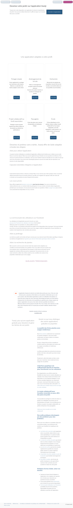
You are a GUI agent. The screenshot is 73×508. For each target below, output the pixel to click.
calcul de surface (46, 447)
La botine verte (38, 313)
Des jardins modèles (45, 459)
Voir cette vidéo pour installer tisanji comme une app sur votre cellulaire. (49, 385)
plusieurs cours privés (27, 184)
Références (15, 503)
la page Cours (52, 187)
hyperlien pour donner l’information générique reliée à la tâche (39, 238)
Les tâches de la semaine (46, 431)
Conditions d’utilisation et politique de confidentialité (32, 503)
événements (56, 481)
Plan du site (7, 505)
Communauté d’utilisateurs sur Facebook (50, 485)
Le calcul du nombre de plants (47, 440)
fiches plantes (42, 333)
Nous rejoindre (7, 503)
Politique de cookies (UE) (53, 503)
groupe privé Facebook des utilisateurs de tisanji (21, 223)
